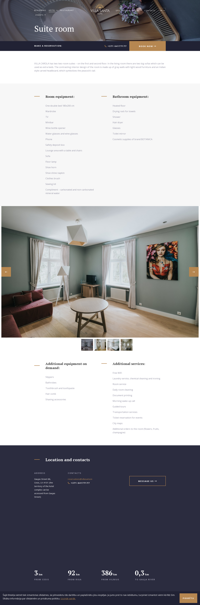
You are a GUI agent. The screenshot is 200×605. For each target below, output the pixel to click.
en (162, 10)
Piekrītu (188, 598)
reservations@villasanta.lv (80, 479)
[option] (100, 272)
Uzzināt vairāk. (68, 598)
